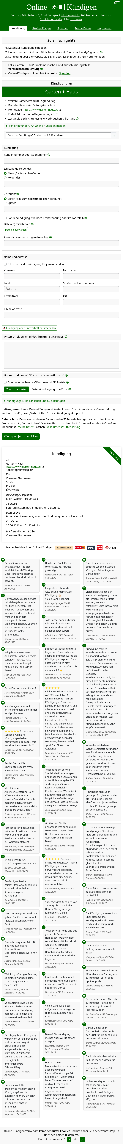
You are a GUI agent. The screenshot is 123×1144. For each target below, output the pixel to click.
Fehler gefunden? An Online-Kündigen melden (37, 126)
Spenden (62, 28)
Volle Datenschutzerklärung (63, 427)
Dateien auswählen (16, 229)
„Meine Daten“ (25, 427)
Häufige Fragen (41, 28)
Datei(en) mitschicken (17, 224)
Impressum (104, 28)
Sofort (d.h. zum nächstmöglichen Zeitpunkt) (35, 199)
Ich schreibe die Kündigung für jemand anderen (37, 264)
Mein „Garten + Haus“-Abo (24, 173)
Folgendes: (14, 177)
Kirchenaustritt (70, 15)
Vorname (9, 270)
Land (7, 283)
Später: (12, 203)
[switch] (117, 2)
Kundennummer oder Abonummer (25, 154)
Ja (69, 1139)
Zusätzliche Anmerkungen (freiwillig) (26, 237)
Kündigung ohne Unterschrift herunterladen (31, 328)
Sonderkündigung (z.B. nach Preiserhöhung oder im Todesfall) (46, 218)
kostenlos (76, 19)
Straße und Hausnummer (78, 283)
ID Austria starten (16, 389)
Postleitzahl (11, 296)
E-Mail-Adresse (13, 309)
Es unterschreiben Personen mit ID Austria (36, 382)
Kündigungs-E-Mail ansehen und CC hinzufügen (36, 401)
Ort (65, 296)
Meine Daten (83, 28)
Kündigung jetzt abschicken (21, 436)
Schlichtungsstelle (51, 19)
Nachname (69, 270)
